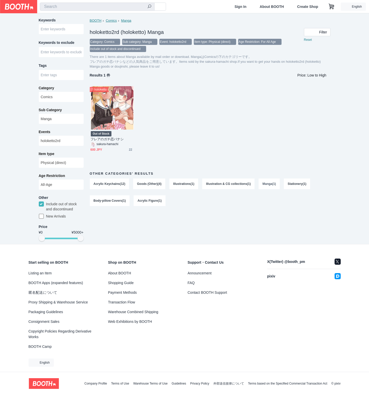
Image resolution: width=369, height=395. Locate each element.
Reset (308, 40)
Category (46, 88)
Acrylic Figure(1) (149, 200)
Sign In (241, 6)
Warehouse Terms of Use (150, 383)
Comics (111, 20)
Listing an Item (40, 273)
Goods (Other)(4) (149, 184)
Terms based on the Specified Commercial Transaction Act (287, 383)
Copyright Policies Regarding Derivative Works (60, 334)
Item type (46, 154)
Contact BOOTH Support (207, 292)
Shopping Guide (121, 283)
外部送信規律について (228, 383)
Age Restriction (52, 175)
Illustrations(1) (183, 184)
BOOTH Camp (40, 347)
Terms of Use (120, 383)
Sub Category (50, 110)
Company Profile (95, 383)
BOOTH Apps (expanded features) (56, 283)
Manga (126, 20)
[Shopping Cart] (331, 6)
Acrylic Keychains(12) (109, 184)
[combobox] (97, 7)
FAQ (191, 283)
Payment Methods (122, 292)
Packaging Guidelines (46, 312)
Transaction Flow (121, 302)
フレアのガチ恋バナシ (107, 139)
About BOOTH (272, 6)
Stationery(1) (297, 184)
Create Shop (307, 6)
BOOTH (95, 20)
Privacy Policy (199, 383)
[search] (149, 6)
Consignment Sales (44, 322)
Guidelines (179, 383)
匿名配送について (43, 292)
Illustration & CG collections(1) (228, 184)
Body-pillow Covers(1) (110, 200)
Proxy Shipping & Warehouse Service (58, 302)
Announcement (200, 273)
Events (44, 132)
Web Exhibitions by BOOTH (130, 322)
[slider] (42, 238)
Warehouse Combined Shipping (133, 312)
